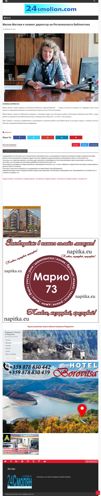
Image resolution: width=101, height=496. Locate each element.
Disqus (84, 145)
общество (8, 132)
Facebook (94, 145)
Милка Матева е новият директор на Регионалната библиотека (46, 24)
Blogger (76, 145)
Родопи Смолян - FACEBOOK (13, 179)
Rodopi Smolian (9, 494)
